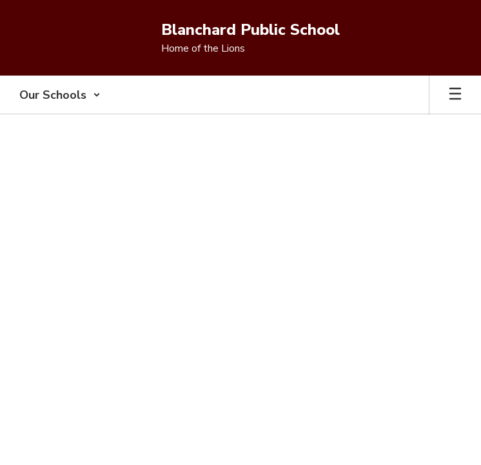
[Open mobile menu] (455, 95)
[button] (59, 95)
